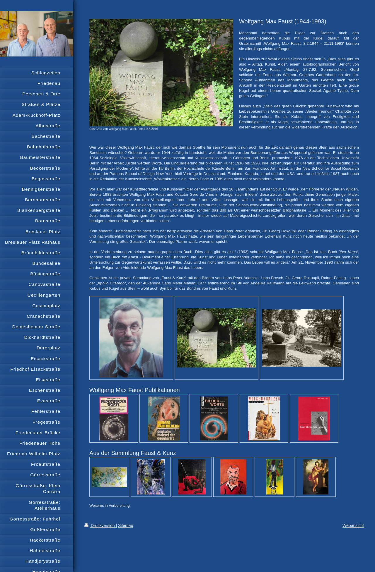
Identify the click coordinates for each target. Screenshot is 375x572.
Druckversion (100, 525)
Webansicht (353, 525)
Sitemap (125, 525)
